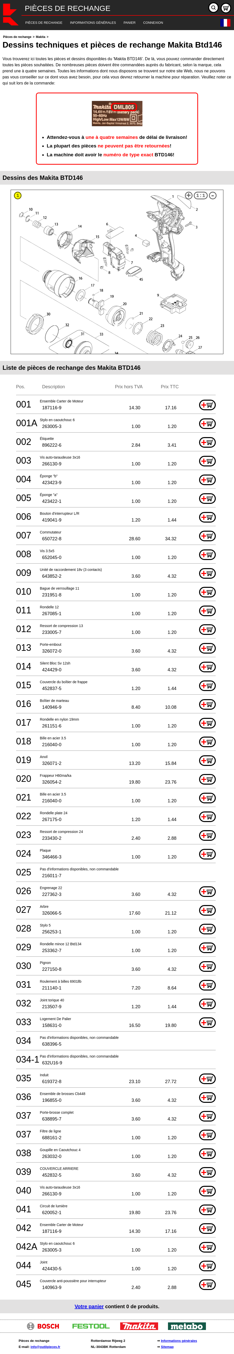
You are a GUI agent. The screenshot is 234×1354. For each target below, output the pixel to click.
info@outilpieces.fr (45, 1347)
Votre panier (89, 1306)
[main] (117, 673)
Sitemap (167, 1347)
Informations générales (179, 1341)
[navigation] (110, 23)
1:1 (200, 196)
